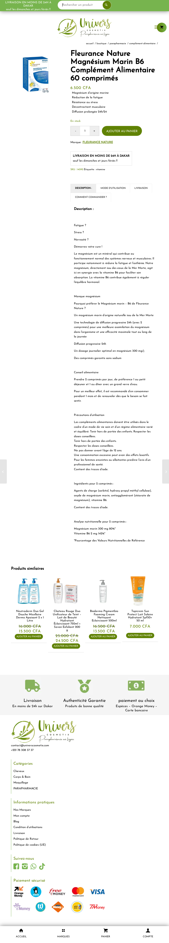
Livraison (33, 701)
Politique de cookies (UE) (29, 844)
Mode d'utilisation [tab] (113, 188)
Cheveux (18, 771)
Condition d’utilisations (27, 827)
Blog (16, 821)
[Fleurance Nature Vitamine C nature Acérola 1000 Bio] (3, 471)
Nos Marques (22, 809)
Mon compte (21, 815)
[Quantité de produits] (85, 131)
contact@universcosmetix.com (30, 745)
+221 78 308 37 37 (22, 750)
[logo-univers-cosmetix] (84, 27)
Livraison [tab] (141, 188)
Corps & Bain (21, 777)
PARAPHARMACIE (25, 788)
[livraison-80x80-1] (32, 686)
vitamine (100, 169)
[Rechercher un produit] (102, 5)
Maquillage (20, 782)
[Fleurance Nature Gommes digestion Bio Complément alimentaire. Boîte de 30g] (165, 471)
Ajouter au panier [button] (29, 636)
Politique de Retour (26, 838)
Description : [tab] (83, 188)
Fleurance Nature (98, 142)
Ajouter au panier (122, 131)
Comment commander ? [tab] (91, 197)
